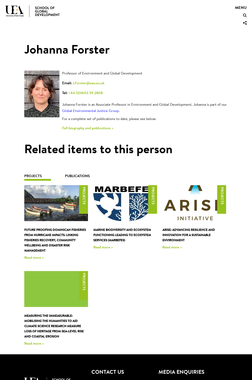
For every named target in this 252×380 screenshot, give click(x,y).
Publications (77, 176)
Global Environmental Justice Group (90, 111)
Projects (33, 176)
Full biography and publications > (88, 128)
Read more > (34, 258)
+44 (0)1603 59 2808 (85, 93)
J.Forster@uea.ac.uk (88, 83)
